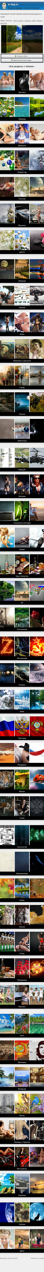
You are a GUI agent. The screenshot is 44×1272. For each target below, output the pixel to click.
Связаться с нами (37, 1258)
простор (3, 23)
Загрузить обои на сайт (9, 1258)
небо (34, 20)
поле (15, 20)
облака (39, 20)
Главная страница (15, 8)
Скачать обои (21, 56)
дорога (21, 20)
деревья (27, 20)
